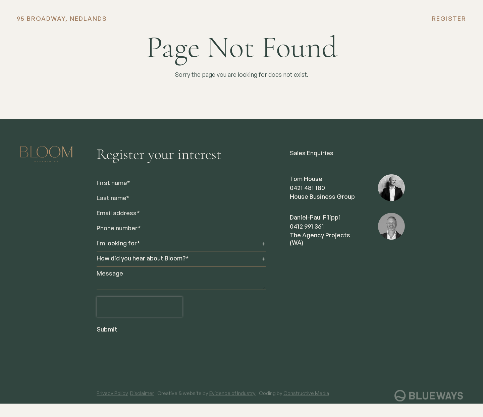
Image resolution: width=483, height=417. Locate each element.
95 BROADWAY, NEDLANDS (62, 19)
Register (449, 19)
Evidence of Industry (232, 397)
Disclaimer (142, 397)
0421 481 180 (307, 188)
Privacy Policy (112, 397)
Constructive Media (306, 397)
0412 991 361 (307, 227)
